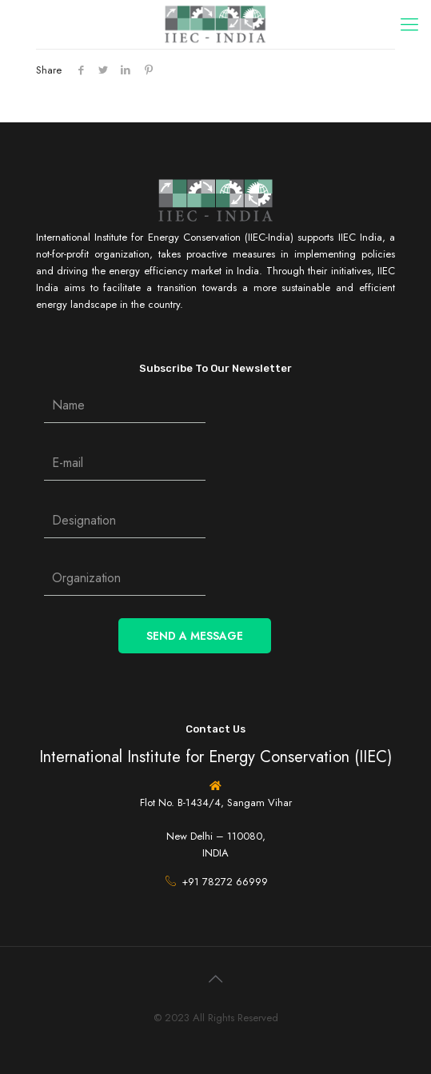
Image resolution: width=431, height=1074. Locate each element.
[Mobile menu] (409, 24)
